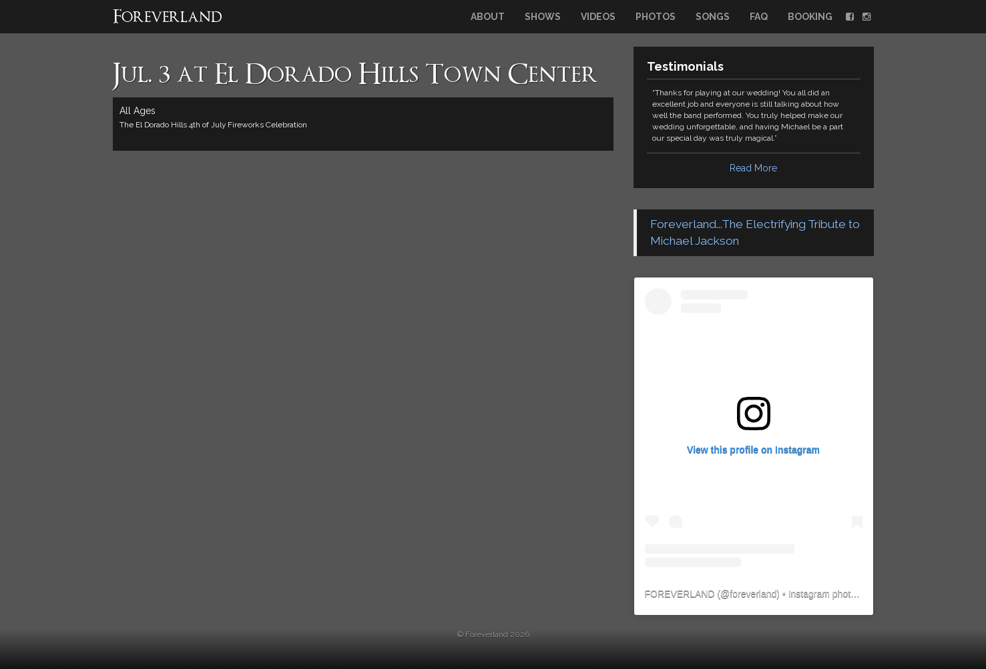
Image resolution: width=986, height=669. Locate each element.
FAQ (759, 16)
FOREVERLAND (680, 593)
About (488, 16)
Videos (598, 16)
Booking (810, 16)
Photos (656, 16)
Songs (713, 16)
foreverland (753, 593)
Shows (543, 16)
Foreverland (167, 18)
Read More (753, 168)
